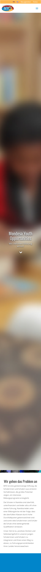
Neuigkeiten (26, 2)
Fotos (35, 2)
